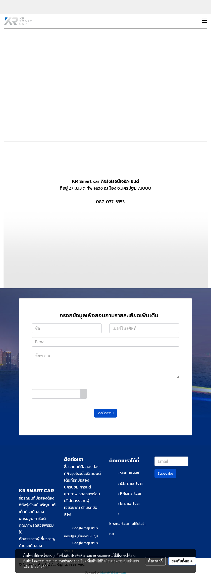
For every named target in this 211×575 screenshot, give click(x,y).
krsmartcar (130, 472)
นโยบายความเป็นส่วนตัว (121, 561)
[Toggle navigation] (204, 21)
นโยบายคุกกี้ (39, 566)
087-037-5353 (110, 201)
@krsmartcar (131, 483)
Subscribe (165, 473)
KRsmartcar (130, 493)
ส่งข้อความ (105, 413)
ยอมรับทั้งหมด (182, 561)
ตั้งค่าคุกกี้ (155, 561)
